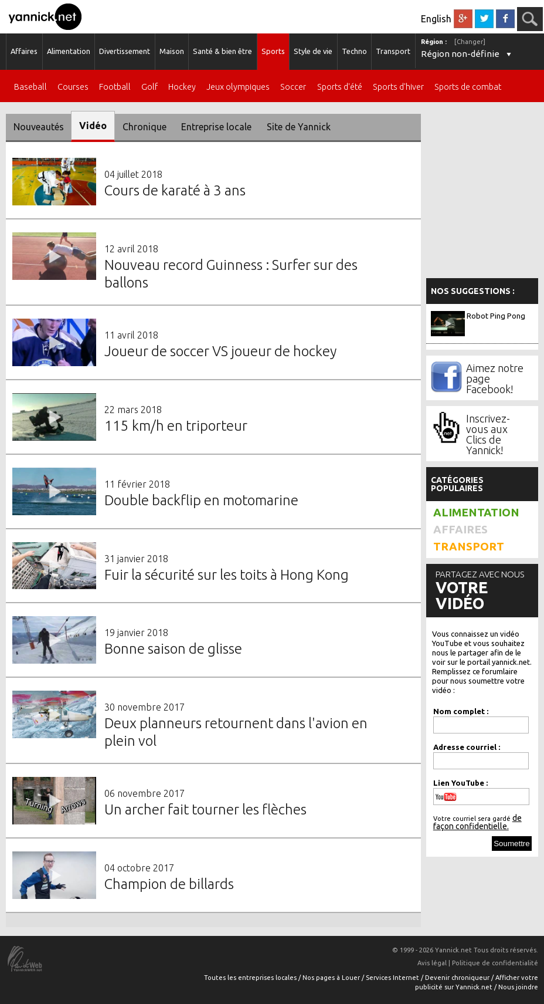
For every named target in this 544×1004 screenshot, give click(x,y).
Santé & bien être (222, 51)
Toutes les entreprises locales (251, 977)
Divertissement (124, 51)
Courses (73, 87)
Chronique (144, 126)
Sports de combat (467, 87)
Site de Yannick (299, 126)
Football (115, 87)
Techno (354, 51)
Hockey (182, 87)
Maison (171, 51)
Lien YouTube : (460, 783)
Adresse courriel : (466, 747)
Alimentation (68, 51)
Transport (393, 51)
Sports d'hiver (398, 87)
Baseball (30, 87)
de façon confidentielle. (477, 822)
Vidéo (93, 125)
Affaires (24, 51)
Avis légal (432, 962)
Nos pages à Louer (332, 977)
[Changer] (469, 41)
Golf (149, 87)
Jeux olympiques (238, 87)
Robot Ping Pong (496, 316)
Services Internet (393, 977)
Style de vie (313, 51)
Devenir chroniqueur (458, 977)
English (436, 18)
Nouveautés (38, 126)
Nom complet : (460, 711)
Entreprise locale (216, 126)
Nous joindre (518, 987)
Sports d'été (339, 87)
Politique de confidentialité (495, 962)
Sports (273, 51)
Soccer (293, 87)
